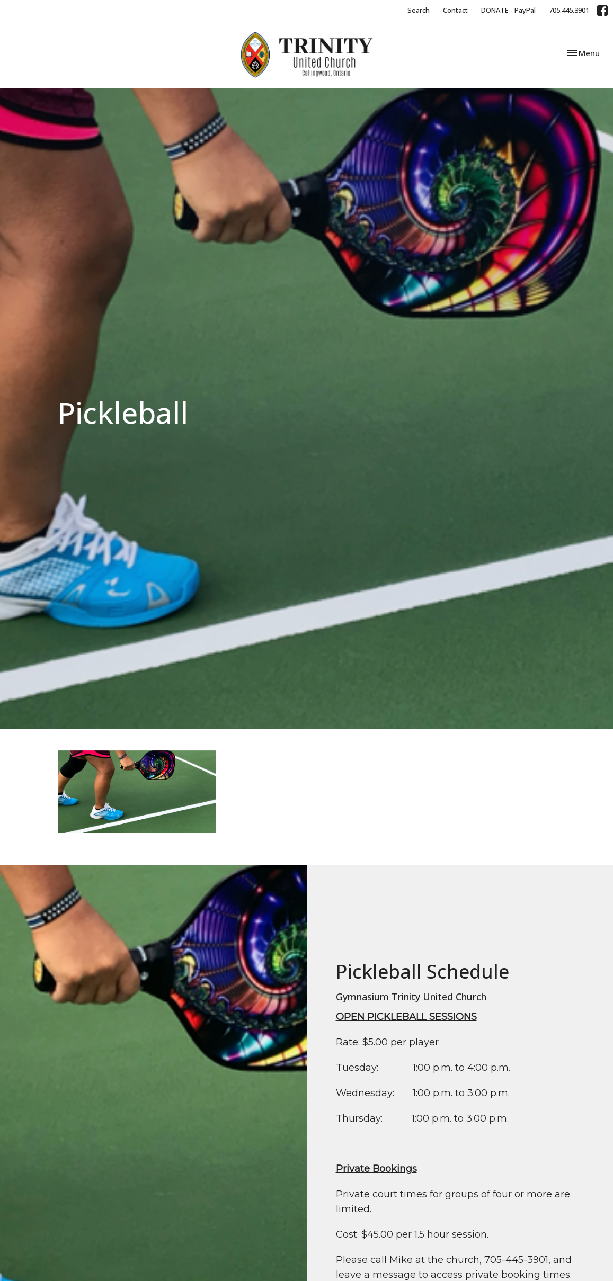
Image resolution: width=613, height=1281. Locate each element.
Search (418, 10)
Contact (455, 10)
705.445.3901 (569, 10)
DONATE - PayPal (508, 10)
